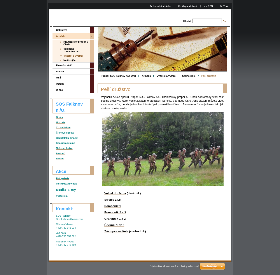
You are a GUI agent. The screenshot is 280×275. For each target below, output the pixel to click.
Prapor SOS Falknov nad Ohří (119, 76)
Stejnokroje (189, 76)
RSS (210, 6)
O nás (59, 90)
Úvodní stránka (162, 6)
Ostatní (60, 83)
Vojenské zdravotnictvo (71, 50)
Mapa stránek (189, 6)
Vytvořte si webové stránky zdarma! (174, 266)
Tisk (225, 6)
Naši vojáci (69, 60)
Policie (60, 71)
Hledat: (187, 21)
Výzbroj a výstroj (166, 76)
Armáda (146, 76)
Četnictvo (61, 30)
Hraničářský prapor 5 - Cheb (76, 43)
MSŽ (58, 77)
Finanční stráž (64, 65)
